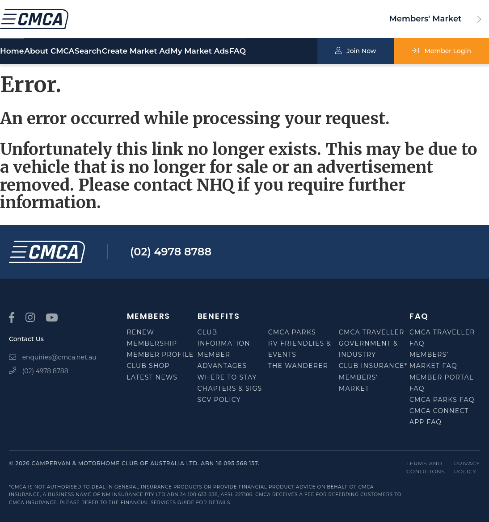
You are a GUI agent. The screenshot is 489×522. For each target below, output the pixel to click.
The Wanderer (298, 366)
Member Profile (160, 355)
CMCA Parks (292, 332)
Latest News (152, 377)
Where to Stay (227, 377)
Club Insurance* (373, 366)
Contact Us (26, 339)
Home (12, 51)
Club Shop (148, 366)
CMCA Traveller (372, 332)
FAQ (305, 51)
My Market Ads (251, 51)
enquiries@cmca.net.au (53, 357)
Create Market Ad (176, 51)
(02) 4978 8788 (170, 251)
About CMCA (58, 51)
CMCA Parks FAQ (442, 400)
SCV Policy (219, 400)
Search (120, 51)
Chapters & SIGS (230, 388)
